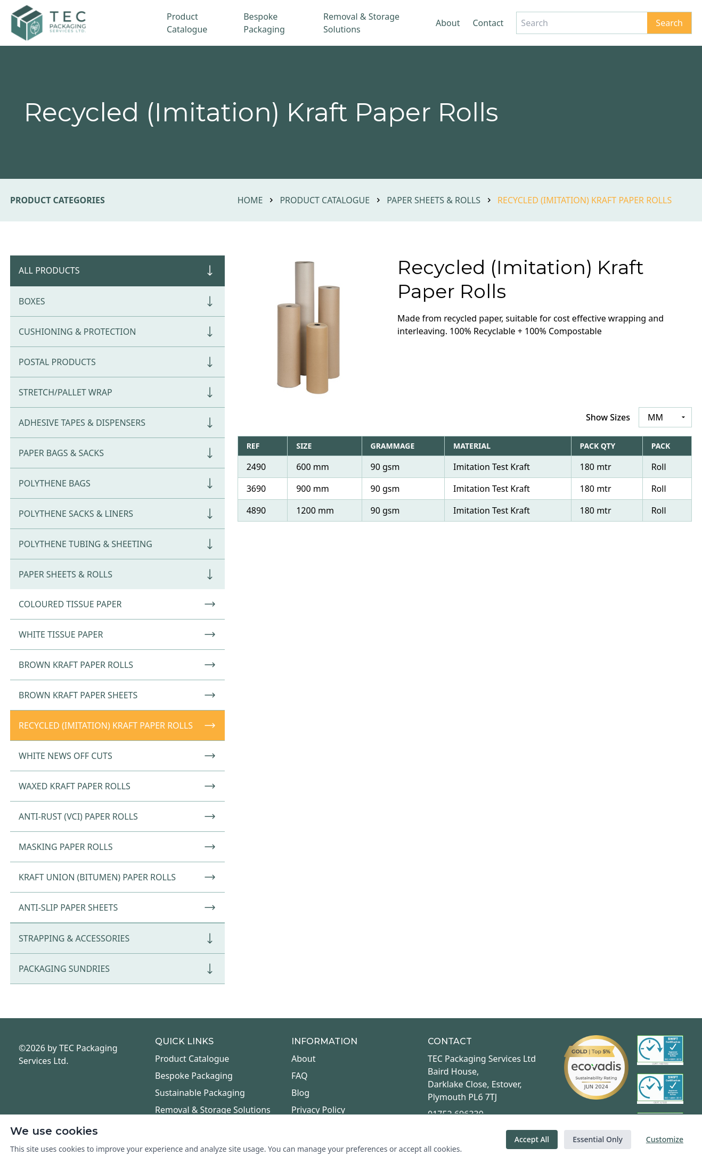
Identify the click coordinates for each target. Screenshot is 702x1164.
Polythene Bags (117, 483)
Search (669, 23)
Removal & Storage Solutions (361, 23)
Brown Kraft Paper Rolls (117, 664)
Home (250, 200)
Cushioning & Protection (117, 331)
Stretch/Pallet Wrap (117, 392)
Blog (300, 1093)
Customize (664, 1139)
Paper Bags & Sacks (117, 453)
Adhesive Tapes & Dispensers (117, 422)
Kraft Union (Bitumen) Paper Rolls (117, 877)
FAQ (299, 1076)
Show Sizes (608, 417)
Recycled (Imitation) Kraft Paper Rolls (117, 725)
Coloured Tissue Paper (117, 604)
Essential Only (598, 1139)
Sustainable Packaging (200, 1093)
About (448, 23)
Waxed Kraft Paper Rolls (117, 786)
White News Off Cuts (117, 755)
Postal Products (117, 362)
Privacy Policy (318, 1110)
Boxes (117, 301)
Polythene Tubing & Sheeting (117, 544)
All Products (117, 270)
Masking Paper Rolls (117, 846)
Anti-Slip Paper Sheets (117, 907)
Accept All (532, 1139)
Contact (487, 23)
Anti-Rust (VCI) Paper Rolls (117, 816)
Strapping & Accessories (117, 938)
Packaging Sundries (117, 968)
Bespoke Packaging (264, 23)
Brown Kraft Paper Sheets (117, 695)
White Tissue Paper (117, 634)
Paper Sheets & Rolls (433, 200)
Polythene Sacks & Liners (117, 513)
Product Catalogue (187, 23)
